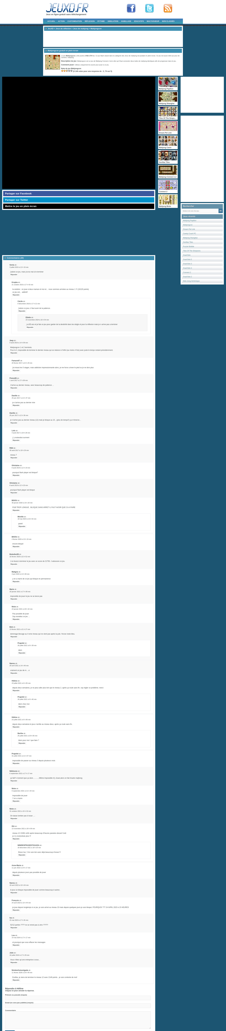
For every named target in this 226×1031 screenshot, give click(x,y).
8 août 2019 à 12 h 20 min (19, 485)
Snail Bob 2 (187, 277)
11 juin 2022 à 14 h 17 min (21, 868)
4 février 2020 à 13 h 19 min (21, 539)
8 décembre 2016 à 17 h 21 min (29, 304)
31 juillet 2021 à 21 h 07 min (22, 756)
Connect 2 (187, 272)
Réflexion (90, 21)
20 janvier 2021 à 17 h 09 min (20, 591)
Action (61, 21)
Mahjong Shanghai (190, 238)
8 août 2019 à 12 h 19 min (21, 468)
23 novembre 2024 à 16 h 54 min (37, 320)
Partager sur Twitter (16, 200)
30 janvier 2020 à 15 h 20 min (22, 503)
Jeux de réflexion (63, 28)
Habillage (126, 21)
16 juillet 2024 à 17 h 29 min (19, 955)
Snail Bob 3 (187, 264)
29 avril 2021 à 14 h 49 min (19, 665)
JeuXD (50, 28)
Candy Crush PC (189, 234)
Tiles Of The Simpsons (191, 251)
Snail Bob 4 (187, 268)
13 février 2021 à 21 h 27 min (20, 629)
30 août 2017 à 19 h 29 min (19, 450)
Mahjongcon (187, 225)
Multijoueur (153, 21)
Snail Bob (186, 255)
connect (64, 57)
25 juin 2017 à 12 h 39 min (19, 415)
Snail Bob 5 (187, 259)
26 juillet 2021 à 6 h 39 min (27, 645)
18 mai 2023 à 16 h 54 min (27, 519)
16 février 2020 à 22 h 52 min (20, 556)
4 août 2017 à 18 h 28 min (21, 433)
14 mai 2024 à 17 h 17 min (21, 937)
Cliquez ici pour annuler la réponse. (19, 991)
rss (168, 8)
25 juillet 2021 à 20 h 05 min (27, 736)
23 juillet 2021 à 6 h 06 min (21, 719)
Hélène (20, 988)
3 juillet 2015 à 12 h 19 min (19, 267)
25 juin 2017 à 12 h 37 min (21, 398)
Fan (131, 8)
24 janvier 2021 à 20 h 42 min (22, 609)
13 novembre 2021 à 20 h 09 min (23, 828)
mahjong (71, 57)
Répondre (14, 274)
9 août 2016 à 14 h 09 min (19, 343)
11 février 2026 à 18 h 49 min (22, 972)
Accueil (51, 21)
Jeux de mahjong (80, 28)
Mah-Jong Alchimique (191, 281)
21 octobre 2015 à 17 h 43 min (22, 285)
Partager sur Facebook (18, 193)
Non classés (168, 21)
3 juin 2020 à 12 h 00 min (21, 574)
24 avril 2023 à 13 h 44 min (21, 903)
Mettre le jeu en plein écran (20, 206)
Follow (149, 8)
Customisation (74, 21)
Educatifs (139, 21)
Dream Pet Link (189, 229)
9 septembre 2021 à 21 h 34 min (23, 791)
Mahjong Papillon (189, 221)
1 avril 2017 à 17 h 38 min (19, 380)
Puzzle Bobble (188, 246)
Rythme (101, 21)
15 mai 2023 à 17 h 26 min (19, 920)
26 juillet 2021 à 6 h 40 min (27, 699)
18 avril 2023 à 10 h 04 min (19, 885)
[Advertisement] (113, 38)
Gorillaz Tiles (188, 242)
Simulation (113, 21)
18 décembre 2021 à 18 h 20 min (29, 847)
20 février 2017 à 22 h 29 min (22, 363)
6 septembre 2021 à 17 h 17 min (21, 773)
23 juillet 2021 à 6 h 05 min (21, 683)
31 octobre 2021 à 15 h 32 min (20, 811)
